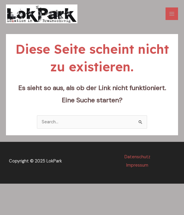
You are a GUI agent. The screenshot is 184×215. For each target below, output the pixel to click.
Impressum (137, 165)
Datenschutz (137, 157)
